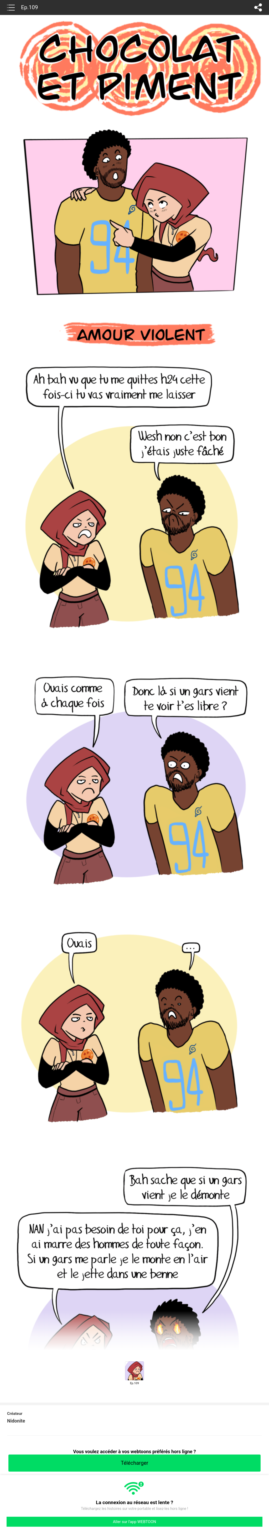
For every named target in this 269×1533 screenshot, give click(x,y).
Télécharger (134, 1463)
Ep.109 (29, 7)
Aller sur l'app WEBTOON (134, 1521)
